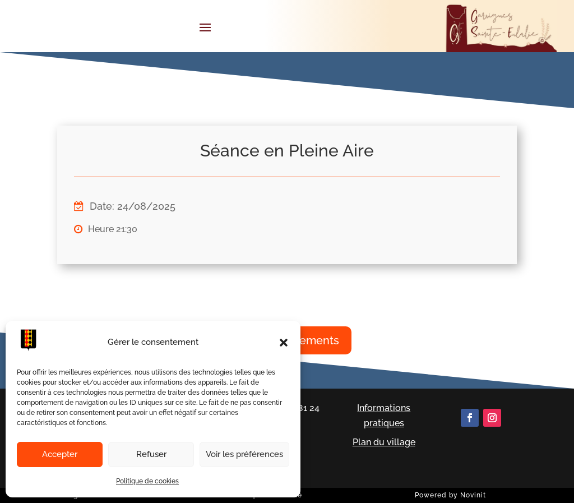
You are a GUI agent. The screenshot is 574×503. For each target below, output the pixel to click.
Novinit (473, 495)
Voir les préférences (244, 454)
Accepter (59, 454)
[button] (283, 342)
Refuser (151, 454)
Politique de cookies (147, 481)
